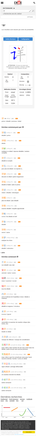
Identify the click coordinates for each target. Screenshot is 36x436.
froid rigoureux (13, 399)
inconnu (4, 314)
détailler (8, 192)
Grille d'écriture (10, 39)
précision (14, 121)
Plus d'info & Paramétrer (19, 435)
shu (6, 401)
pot (22, 401)
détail (19, 121)
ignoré (9, 314)
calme (8, 232)
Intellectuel (4, 399)
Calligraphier (25, 39)
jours (2, 401)
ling (17, 401)
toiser (3, 281)
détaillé (8, 121)
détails (3, 143)
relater (3, 192)
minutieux (17, 306)
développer (15, 192)
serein (3, 232)
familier (15, 358)
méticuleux (10, 248)
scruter (15, 281)
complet (11, 401)
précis (3, 121)
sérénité (4, 273)
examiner (8, 281)
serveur (22, 399)
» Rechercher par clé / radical (12, 13)
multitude (29, 399)
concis (3, 216)
